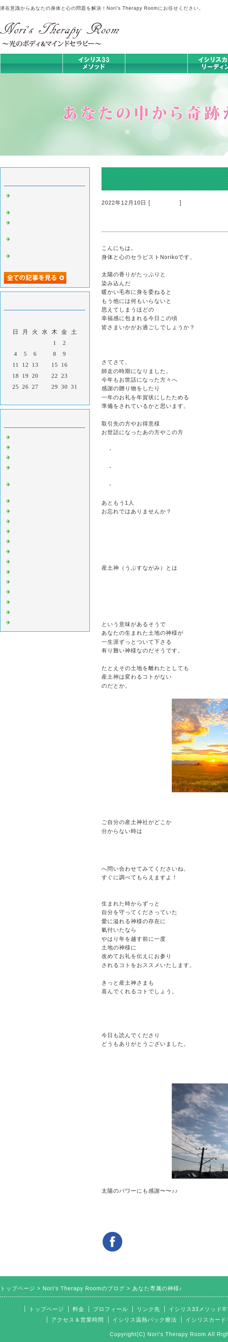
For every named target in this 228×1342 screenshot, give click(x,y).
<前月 (29, 397)
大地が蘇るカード (37, 540)
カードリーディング (40, 530)
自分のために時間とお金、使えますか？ (43, 241)
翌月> (61, 397)
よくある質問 (30, 621)
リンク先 (148, 1309)
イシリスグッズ (33, 601)
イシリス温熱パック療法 (46, 500)
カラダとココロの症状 (43, 510)
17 (74, 365)
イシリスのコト (33, 446)
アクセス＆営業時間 (77, 1320)
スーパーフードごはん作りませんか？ (46, 225)
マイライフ (27, 591)
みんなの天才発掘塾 (40, 520)
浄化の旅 (24, 611)
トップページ (31, 63)
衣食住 (21, 571)
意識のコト (165, 202)
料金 (78, 1309)
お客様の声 (27, 581)
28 (45, 387)
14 (45, 365)
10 (74, 354)
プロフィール (110, 1309)
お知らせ (24, 550)
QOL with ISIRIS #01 (41, 211)
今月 (45, 397)
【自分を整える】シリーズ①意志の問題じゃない (46, 198)
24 (74, 376)
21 (45, 376)
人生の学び (27, 561)
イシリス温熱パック (156, 73)
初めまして (27, 436)
